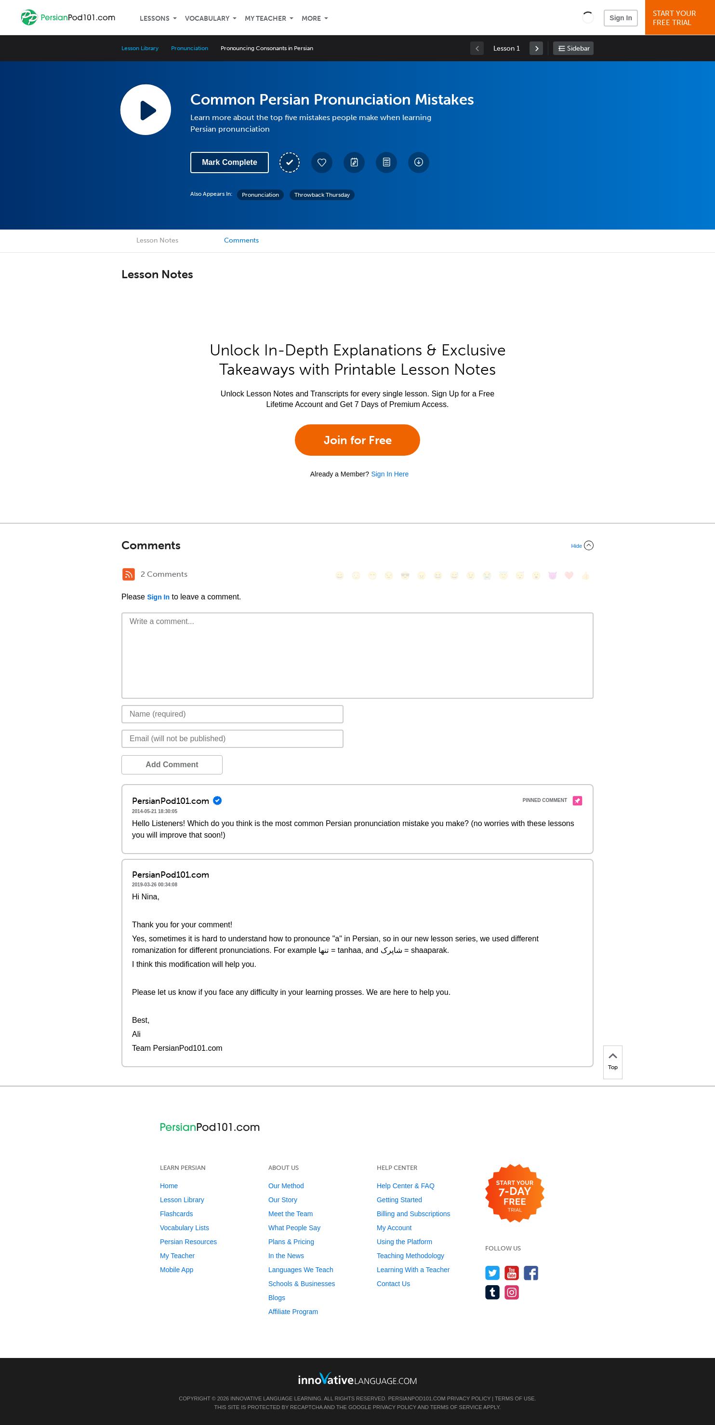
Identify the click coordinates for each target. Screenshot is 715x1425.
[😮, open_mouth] (536, 575)
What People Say (294, 1228)
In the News (286, 1256)
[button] (588, 17)
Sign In (620, 18)
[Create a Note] (354, 162)
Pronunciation (189, 48)
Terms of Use (515, 1398)
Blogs (276, 1298)
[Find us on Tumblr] (492, 1292)
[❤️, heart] (569, 575)
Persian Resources (188, 1242)
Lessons (155, 18)
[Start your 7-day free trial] (514, 1193)
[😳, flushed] (356, 575)
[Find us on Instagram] (511, 1292)
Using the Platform (404, 1242)
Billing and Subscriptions (413, 1214)
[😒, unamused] (389, 575)
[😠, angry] (421, 575)
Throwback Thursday (322, 194)
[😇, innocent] (503, 575)
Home (169, 1186)
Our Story (282, 1200)
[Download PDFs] (386, 162)
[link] (536, 48)
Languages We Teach (300, 1270)
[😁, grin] (372, 575)
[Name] (232, 714)
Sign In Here (390, 474)
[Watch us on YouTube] (511, 1272)
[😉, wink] (471, 575)
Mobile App (176, 1270)
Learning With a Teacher (413, 1270)
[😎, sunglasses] (405, 575)
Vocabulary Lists (184, 1228)
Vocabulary (207, 18)
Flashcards (176, 1214)
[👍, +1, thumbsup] (585, 575)
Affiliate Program (293, 1312)
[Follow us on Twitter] (492, 1272)
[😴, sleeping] (520, 575)
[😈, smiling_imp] (552, 575)
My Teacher (265, 18)
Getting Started (399, 1200)
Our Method (286, 1186)
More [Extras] (311, 18)
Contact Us (393, 1284)
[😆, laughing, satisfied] (438, 575)
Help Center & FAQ (406, 1186)
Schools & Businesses (301, 1284)
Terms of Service (456, 1407)
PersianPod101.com (417, 1398)
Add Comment (172, 764)
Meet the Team (290, 1214)
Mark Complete (229, 162)
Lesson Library (140, 48)
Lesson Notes (157, 240)
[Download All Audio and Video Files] (418, 162)
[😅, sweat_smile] (454, 575)
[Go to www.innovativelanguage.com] (357, 1377)
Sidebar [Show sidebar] (578, 48)
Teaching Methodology (410, 1256)
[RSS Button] (128, 574)
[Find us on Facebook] (531, 1272)
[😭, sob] (487, 575)
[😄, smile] (339, 575)
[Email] (232, 739)
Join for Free (358, 440)
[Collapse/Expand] (357, 545)
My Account (394, 1228)
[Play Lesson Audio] (145, 109)
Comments (241, 240)
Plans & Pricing (291, 1242)
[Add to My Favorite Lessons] (321, 162)
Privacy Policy (468, 1398)
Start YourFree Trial (681, 18)
